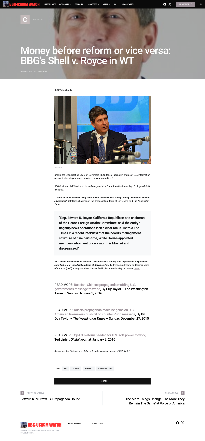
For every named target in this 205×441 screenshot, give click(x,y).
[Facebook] (164, 4)
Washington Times (105, 368)
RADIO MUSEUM (74, 423)
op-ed (137, 268)
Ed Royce (76, 368)
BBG (65, 368)
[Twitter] (169, 4)
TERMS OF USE (97, 423)
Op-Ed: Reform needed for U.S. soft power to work (109, 335)
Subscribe (185, 4)
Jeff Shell (88, 368)
